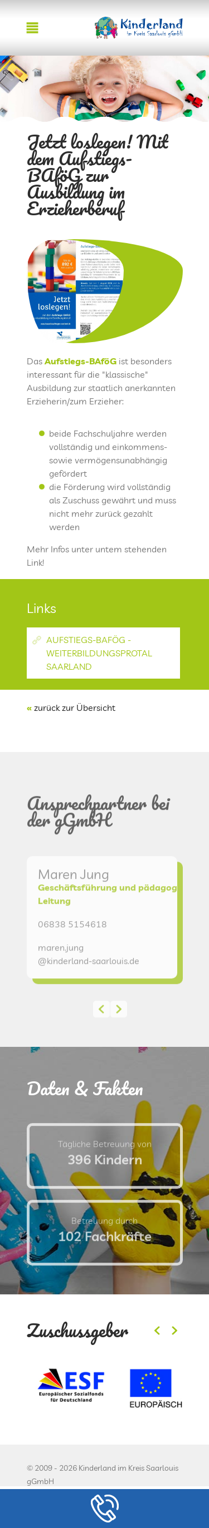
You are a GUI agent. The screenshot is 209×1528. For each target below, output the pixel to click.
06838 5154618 (72, 946)
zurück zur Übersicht (74, 707)
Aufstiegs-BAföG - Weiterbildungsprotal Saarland (99, 653)
